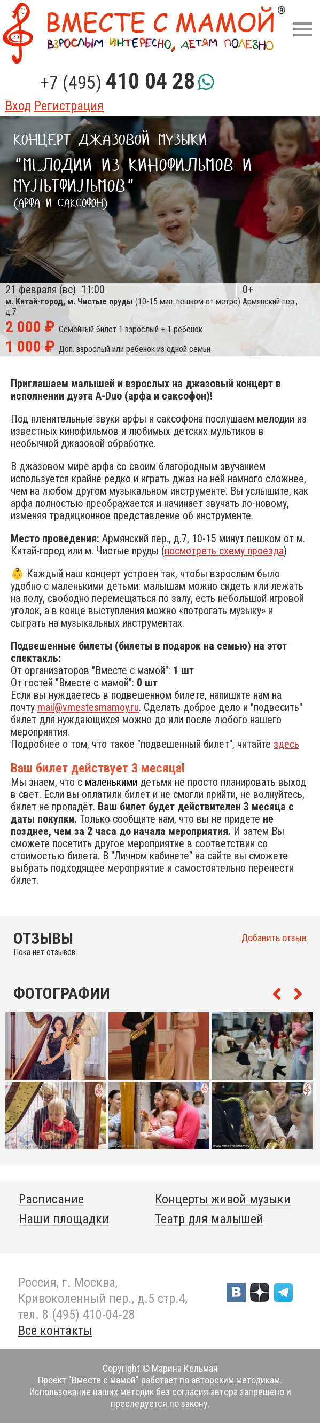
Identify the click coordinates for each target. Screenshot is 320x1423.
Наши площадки (64, 1218)
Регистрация (69, 105)
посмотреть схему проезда (224, 550)
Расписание (51, 1199)
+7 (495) (117, 82)
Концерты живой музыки (223, 1199)
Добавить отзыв (274, 938)
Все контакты (55, 1330)
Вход (18, 105)
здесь (286, 744)
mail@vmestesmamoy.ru (88, 707)
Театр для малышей (209, 1218)
